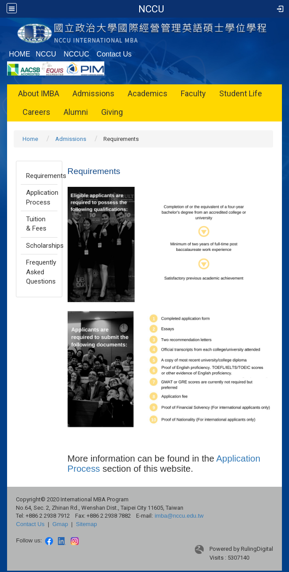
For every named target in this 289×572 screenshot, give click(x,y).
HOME (19, 54)
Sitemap (86, 524)
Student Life (240, 93)
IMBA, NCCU (151, 9)
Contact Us (114, 54)
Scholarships (41, 246)
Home (30, 139)
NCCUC (76, 54)
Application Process (41, 197)
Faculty (193, 93)
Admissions (93, 93)
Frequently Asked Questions (41, 271)
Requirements (41, 176)
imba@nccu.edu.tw (179, 515)
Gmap (60, 524)
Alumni (76, 112)
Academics (147, 93)
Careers (36, 112)
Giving (112, 112)
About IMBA (38, 93)
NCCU (46, 54)
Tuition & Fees (36, 223)
